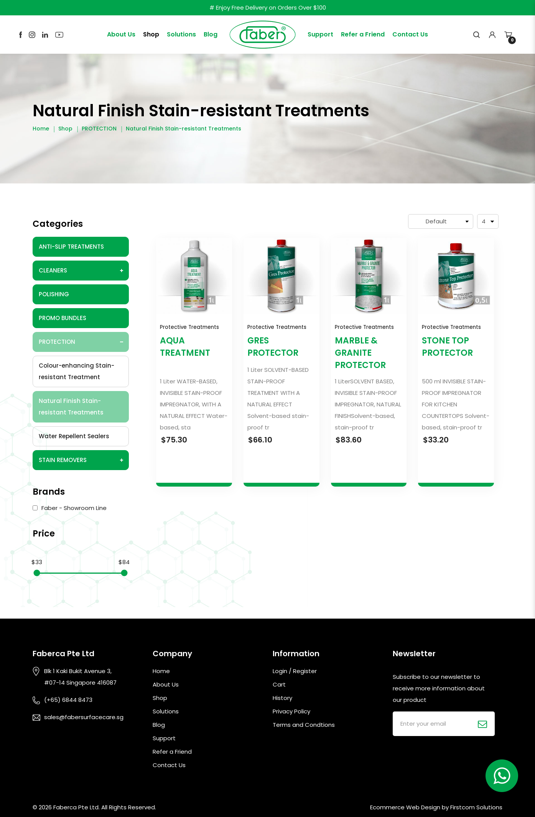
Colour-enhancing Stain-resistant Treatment (76, 371)
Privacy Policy (291, 711)
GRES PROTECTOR (272, 347)
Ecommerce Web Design (405, 807)
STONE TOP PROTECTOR (447, 347)
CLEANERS (53, 270)
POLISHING (54, 294)
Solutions (166, 711)
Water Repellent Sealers (74, 436)
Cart (279, 684)
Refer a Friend (172, 752)
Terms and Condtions (304, 725)
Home (41, 128)
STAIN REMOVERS (63, 460)
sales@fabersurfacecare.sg (83, 717)
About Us (166, 684)
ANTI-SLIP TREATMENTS (71, 247)
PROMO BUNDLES (62, 318)
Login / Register (295, 671)
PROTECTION (99, 128)
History (282, 698)
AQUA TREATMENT (185, 347)
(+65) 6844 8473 (68, 700)
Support (164, 738)
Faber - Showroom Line (70, 508)
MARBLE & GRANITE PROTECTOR (360, 353)
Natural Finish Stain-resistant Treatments (183, 128)
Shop (65, 128)
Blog (159, 725)
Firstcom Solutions (476, 807)
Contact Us (169, 765)
